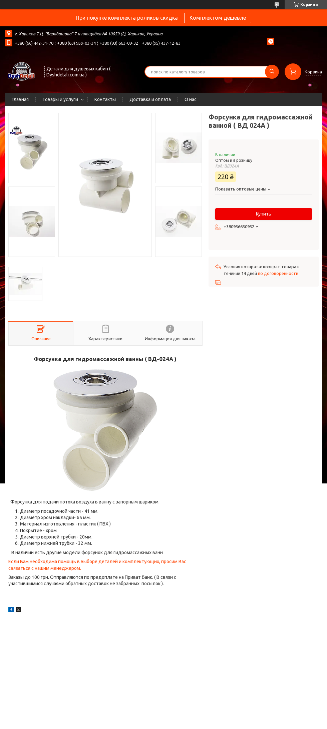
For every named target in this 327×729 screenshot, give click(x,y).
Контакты (105, 99)
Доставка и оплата (150, 99)
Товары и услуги (60, 99)
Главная (20, 99)
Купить (263, 214)
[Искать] (272, 72)
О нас (191, 99)
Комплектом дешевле (218, 18)
